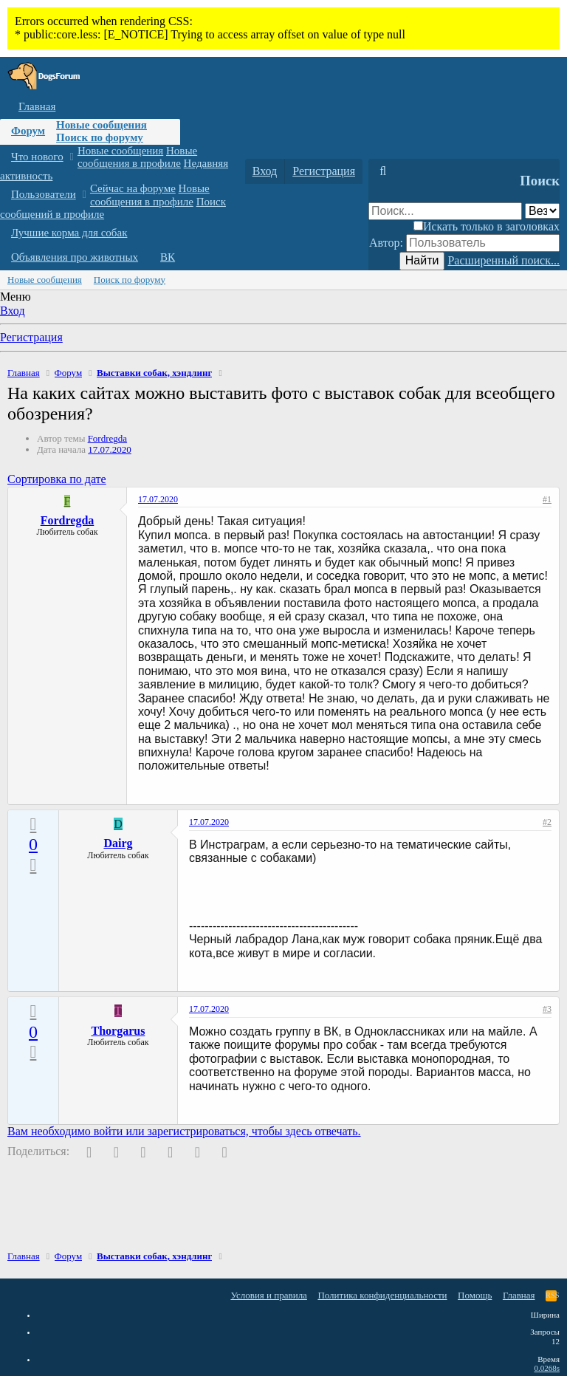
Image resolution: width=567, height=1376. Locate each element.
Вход (12, 310)
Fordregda (107, 438)
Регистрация (31, 337)
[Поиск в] (542, 211)
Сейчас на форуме (133, 188)
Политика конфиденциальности (382, 1295)
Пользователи (43, 194)
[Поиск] (382, 171)
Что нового (37, 156)
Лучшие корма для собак (69, 233)
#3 (547, 1009)
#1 (547, 499)
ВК (167, 257)
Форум (28, 131)
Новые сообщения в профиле (137, 157)
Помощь (475, 1295)
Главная (36, 106)
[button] (71, 157)
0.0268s (547, 1367)
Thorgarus (118, 1030)
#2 (547, 822)
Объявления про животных (74, 257)
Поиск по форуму (99, 137)
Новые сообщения (101, 125)
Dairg (117, 843)
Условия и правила (268, 1295)
